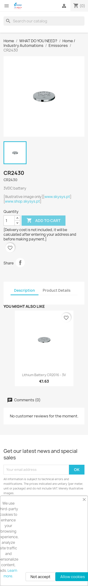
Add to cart (44, 221)
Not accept (40, 576)
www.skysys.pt (57, 196)
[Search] (44, 21)
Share (20, 262)
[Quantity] (9, 220)
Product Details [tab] (56, 290)
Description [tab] (24, 290)
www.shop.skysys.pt (22, 201)
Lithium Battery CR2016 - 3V (44, 375)
